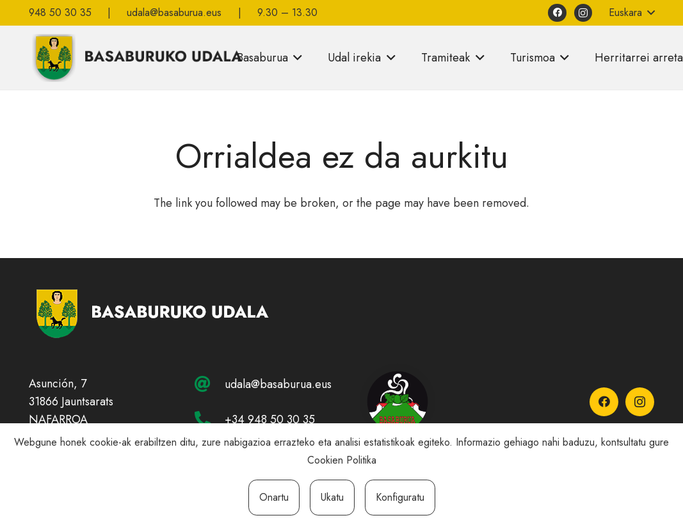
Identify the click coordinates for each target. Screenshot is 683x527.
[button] (631, 13)
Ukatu (332, 497)
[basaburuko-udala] (136, 57)
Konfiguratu (400, 497)
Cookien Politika (341, 460)
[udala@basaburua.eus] (209, 384)
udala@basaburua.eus (278, 384)
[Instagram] (583, 13)
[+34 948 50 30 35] (209, 419)
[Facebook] (557, 13)
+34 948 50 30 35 (270, 419)
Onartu (274, 497)
